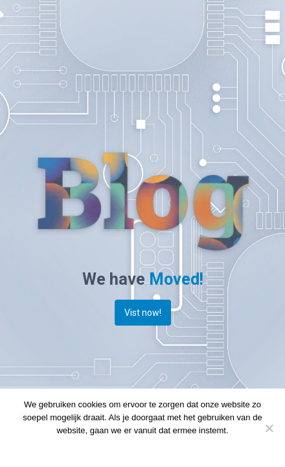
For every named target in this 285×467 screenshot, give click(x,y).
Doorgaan (113, 447)
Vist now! (142, 312)
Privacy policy (164, 447)
